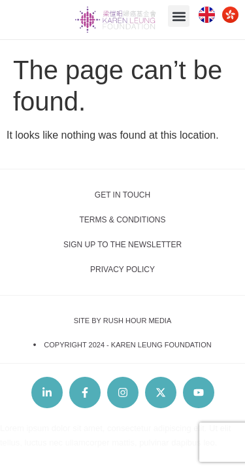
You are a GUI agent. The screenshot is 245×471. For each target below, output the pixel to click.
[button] (178, 16)
